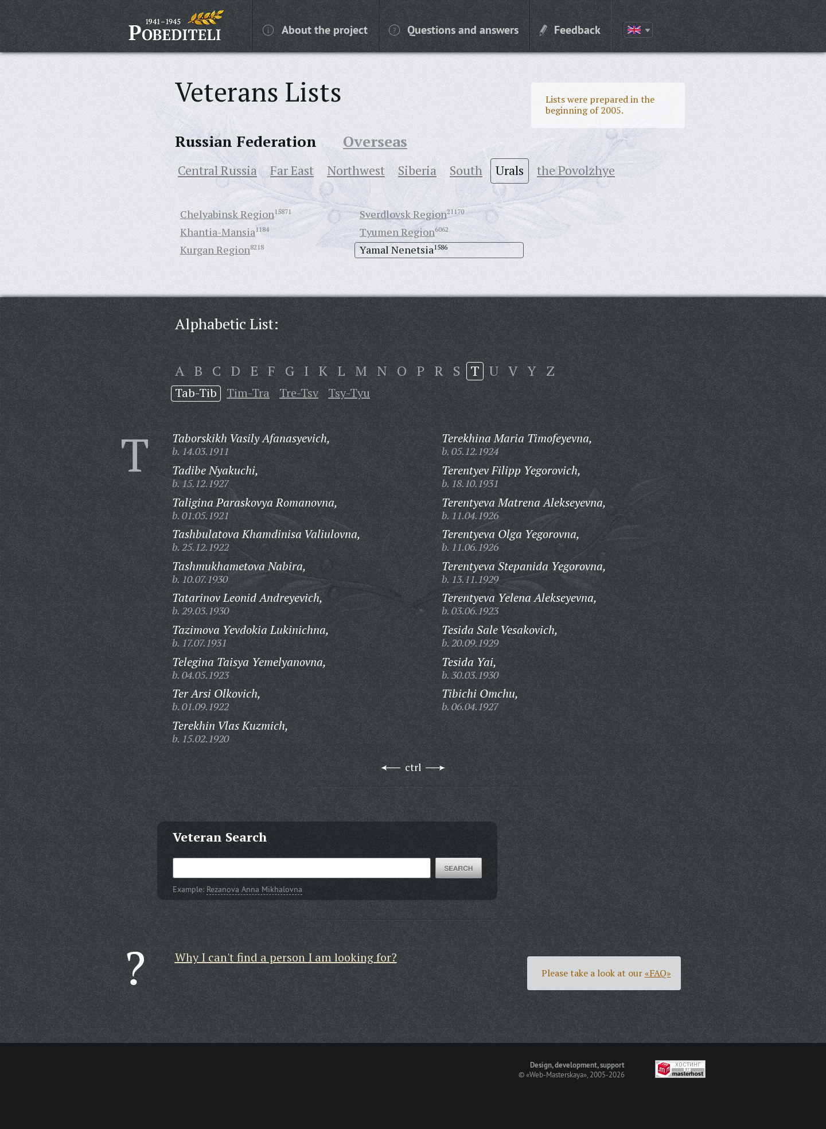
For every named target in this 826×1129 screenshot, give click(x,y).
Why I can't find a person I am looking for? (286, 957)
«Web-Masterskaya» (556, 1074)
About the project (315, 29)
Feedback (570, 29)
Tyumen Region (397, 232)
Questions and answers (454, 29)
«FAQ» (658, 973)
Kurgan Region (215, 249)
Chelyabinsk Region (227, 214)
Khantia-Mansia (217, 232)
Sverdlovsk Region (403, 214)
